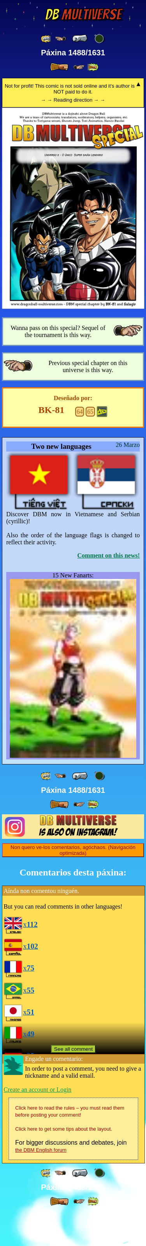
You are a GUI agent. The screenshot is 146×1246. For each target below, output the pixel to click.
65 (90, 411)
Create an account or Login (37, 1122)
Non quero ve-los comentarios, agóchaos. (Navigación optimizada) (73, 883)
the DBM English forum (41, 1183)
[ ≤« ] (60, 39)
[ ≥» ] (79, 67)
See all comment (73, 1082)
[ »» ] (93, 67)
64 (80, 411)
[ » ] (59, 67)
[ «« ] (46, 39)
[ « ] (79, 38)
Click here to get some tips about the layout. (63, 1162)
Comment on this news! (108, 555)
